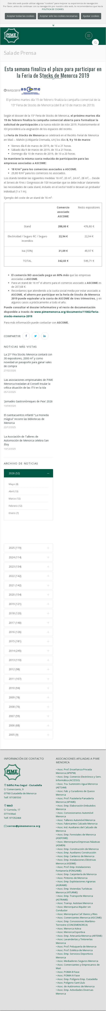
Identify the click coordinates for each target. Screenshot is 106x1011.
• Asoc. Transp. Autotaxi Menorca (74, 883)
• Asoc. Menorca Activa (68, 908)
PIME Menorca (44, 996)
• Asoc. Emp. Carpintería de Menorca (76, 854)
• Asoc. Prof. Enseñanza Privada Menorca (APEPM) (74, 751)
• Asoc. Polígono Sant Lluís (70, 963)
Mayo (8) (13, 484)
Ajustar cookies (91, 16)
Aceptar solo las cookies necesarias (58, 16)
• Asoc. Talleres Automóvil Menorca (75, 800)
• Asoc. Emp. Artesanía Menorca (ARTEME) (79, 916)
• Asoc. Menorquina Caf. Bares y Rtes (76, 894)
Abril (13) (13, 491)
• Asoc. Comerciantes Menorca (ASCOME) (79, 898)
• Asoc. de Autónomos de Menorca (75, 966)
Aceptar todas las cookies (20, 16)
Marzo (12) (14, 498)
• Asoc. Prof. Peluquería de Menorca (76, 926)
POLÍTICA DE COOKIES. (53, 9)
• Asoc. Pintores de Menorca (71, 858)
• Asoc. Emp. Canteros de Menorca (75, 836)
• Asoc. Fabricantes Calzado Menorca (76, 804)
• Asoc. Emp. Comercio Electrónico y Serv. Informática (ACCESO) (78, 758)
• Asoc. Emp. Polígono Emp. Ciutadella (76, 959)
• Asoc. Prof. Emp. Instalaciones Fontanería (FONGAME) (73, 849)
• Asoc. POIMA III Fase (67, 952)
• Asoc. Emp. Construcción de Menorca (77, 829)
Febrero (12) (15, 506)
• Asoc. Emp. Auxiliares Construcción (76, 832)
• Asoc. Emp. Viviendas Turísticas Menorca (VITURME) (74, 870)
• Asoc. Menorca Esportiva (70, 912)
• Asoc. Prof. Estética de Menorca (74, 930)
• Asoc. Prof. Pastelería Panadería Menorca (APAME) (75, 780)
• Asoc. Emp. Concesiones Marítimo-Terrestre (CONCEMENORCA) (76, 903)
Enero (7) (14, 513)
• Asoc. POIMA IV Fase (68, 955)
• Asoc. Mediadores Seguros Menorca (77, 941)
